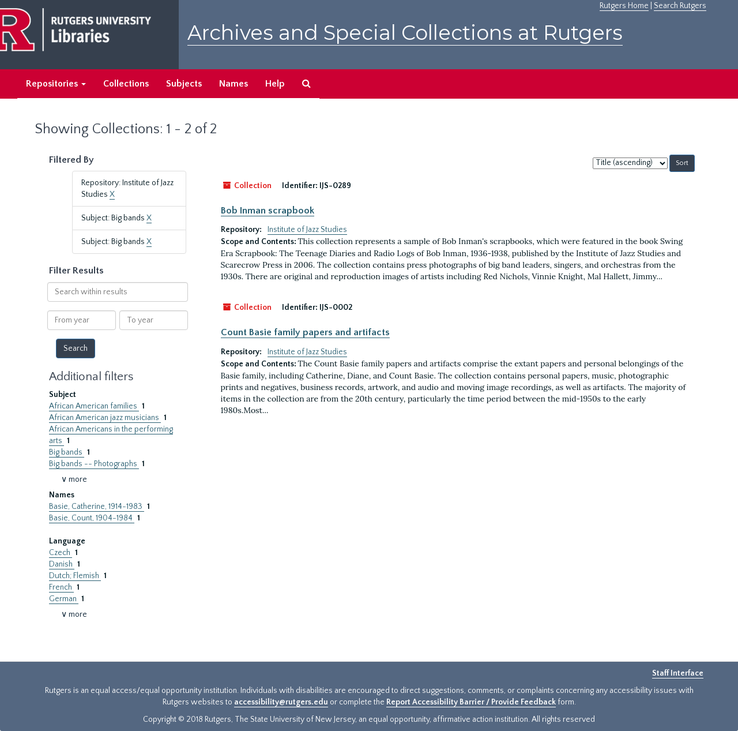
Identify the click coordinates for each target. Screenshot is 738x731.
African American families (94, 406)
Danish (61, 564)
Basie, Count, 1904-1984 (91, 518)
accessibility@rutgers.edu (281, 702)
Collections (126, 83)
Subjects (184, 83)
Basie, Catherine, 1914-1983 (96, 506)
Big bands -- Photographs (94, 463)
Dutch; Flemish (75, 575)
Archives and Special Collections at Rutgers (405, 32)
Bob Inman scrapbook (267, 210)
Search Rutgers (680, 5)
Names (233, 83)
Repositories (56, 83)
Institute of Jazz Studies (307, 229)
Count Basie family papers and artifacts (305, 332)
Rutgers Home (624, 5)
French (61, 587)
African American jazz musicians (105, 417)
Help (275, 83)
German (63, 598)
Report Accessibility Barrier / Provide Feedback (471, 702)
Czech (60, 552)
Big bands (66, 452)
